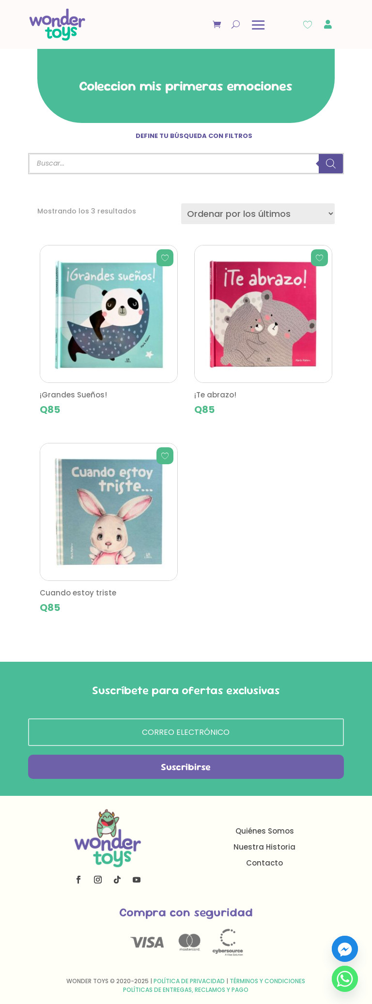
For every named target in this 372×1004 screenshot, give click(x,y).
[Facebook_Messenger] (345, 949)
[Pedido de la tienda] (258, 213)
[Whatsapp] (345, 979)
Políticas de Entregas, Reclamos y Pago (185, 990)
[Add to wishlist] (164, 257)
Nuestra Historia (264, 847)
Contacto (264, 863)
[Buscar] (331, 163)
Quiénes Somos (264, 831)
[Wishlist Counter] (307, 24)
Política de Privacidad (189, 981)
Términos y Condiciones (267, 981)
